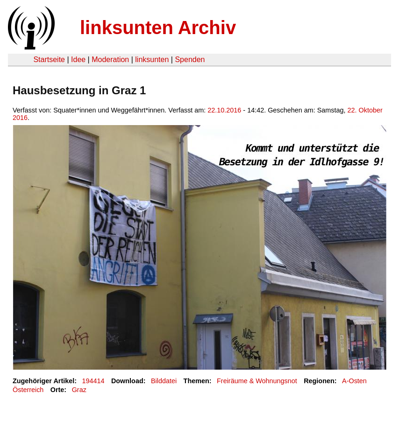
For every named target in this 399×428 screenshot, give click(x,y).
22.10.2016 (224, 110)
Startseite (49, 59)
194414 (93, 381)
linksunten (152, 59)
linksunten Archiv (158, 27)
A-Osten (354, 381)
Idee (78, 59)
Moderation (110, 59)
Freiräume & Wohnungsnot (257, 381)
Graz (79, 389)
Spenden (190, 59)
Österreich (28, 389)
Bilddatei (164, 381)
